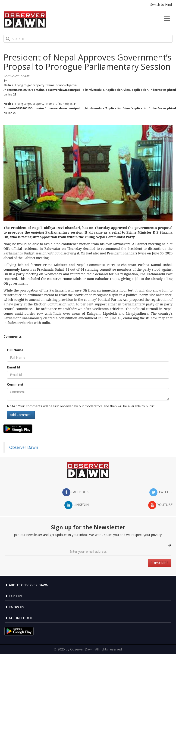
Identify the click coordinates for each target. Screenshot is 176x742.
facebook (75, 492)
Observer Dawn (23, 447)
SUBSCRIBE (159, 563)
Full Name (15, 350)
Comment (15, 384)
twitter (161, 492)
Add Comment (21, 414)
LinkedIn (76, 505)
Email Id (13, 367)
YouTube (160, 505)
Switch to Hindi (161, 4)
